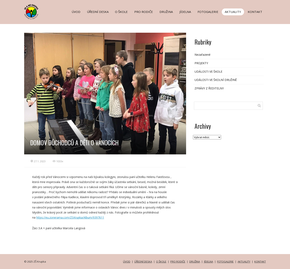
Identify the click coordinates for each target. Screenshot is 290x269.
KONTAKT (255, 12)
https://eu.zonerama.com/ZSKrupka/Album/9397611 (70, 217)
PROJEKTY (201, 63)
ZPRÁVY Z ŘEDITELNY (209, 88)
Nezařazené (202, 55)
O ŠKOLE (121, 12)
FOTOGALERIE (208, 12)
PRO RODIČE (143, 12)
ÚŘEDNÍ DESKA (98, 12)
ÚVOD (76, 12)
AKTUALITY (233, 12)
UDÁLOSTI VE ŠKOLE (208, 71)
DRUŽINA (166, 12)
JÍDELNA (185, 12)
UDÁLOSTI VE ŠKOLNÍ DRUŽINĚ (216, 80)
